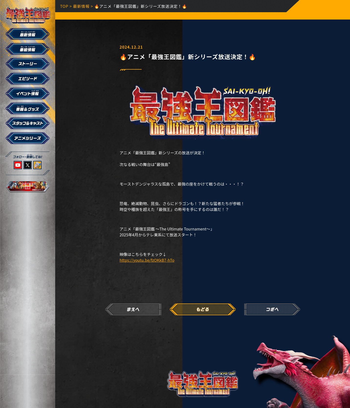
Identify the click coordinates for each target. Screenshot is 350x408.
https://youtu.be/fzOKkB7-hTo (147, 260)
